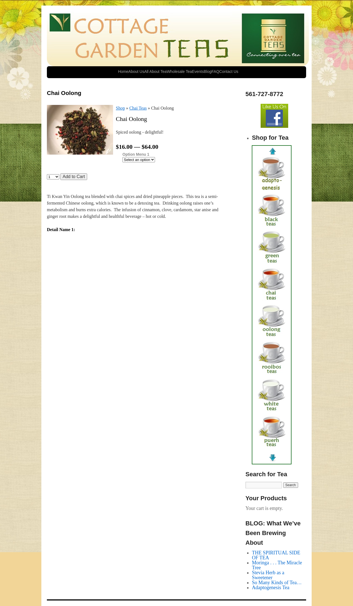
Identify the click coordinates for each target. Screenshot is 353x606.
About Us (136, 71)
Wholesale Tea (179, 71)
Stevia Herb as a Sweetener (268, 575)
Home (123, 71)
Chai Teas (138, 108)
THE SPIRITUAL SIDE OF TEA (276, 555)
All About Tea (155, 71)
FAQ (215, 71)
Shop (120, 108)
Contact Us (228, 71)
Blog (208, 71)
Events (198, 71)
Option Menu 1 (135, 154)
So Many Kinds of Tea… (276, 582)
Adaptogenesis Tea (270, 587)
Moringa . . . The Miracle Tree (277, 565)
